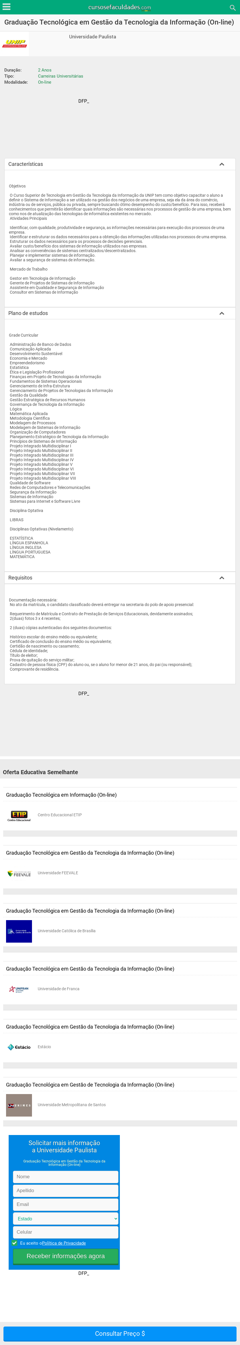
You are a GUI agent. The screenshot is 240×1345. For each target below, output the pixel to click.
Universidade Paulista (92, 36)
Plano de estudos (28, 313)
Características (25, 164)
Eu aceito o (52, 1243)
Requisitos (20, 578)
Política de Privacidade (64, 1243)
